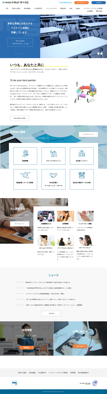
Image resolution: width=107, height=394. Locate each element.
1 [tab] (15, 54)
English (100, 11)
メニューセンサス (51, 8)
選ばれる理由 (16, 8)
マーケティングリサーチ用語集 (93, 8)
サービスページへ (88, 134)
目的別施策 (27, 8)
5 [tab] (24, 54)
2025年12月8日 (20, 282)
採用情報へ (27, 347)
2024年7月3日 (20, 293)
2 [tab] (18, 54)
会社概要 (90, 11)
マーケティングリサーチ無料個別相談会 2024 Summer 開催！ (45, 293)
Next (101, 53)
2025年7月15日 (20, 288)
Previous (98, 53)
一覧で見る (51, 313)
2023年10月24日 (20, 299)
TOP (7, 8)
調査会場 (63, 8)
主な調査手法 (38, 8)
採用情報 (98, 2)
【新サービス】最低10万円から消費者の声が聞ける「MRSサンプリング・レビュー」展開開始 (54, 305)
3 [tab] (20, 54)
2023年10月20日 (20, 305)
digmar (78, 8)
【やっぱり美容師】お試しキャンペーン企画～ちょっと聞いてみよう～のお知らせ (50, 299)
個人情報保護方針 (83, 372)
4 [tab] (22, 54)
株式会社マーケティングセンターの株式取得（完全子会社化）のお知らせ (48, 282)
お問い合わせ (82, 2)
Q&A (70, 8)
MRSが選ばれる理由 (19, 118)
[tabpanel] (53, 35)
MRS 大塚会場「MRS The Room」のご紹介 (20, 42)
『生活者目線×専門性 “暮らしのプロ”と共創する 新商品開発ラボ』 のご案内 (48, 288)
